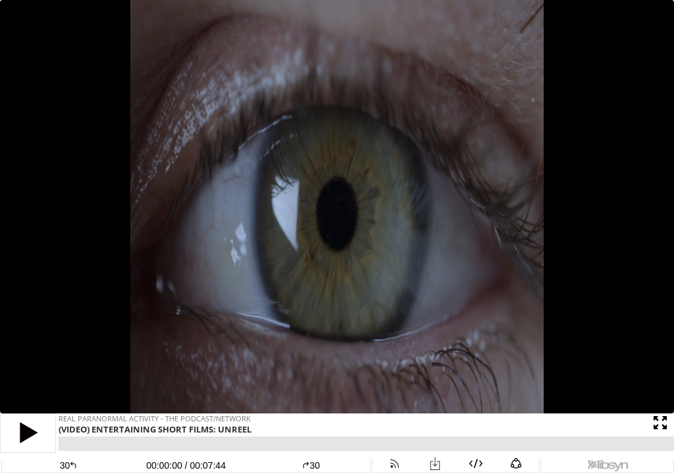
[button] (28, 432)
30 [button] (311, 465)
